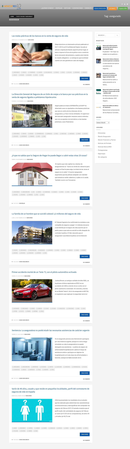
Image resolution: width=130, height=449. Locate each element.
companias (32, 72)
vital (53, 369)
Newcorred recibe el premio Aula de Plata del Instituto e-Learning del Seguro (110, 47)
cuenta (40, 72)
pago (63, 72)
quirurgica (16, 369)
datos (57, 250)
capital (30, 428)
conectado (71, 308)
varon (30, 430)
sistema (35, 311)
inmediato (67, 366)
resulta (85, 72)
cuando (55, 191)
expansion (49, 133)
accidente (16, 308)
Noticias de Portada (104, 143)
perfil (86, 428)
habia (77, 250)
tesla (42, 311)
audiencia (42, 250)
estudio (60, 428)
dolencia (43, 366)
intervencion (76, 366)
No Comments (86, 84)
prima (79, 133)
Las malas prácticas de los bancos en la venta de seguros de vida (40, 35)
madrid (84, 250)
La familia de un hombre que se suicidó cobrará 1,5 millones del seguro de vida (46, 213)
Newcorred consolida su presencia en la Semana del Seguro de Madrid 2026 (110, 75)
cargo (39, 191)
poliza (69, 72)
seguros (29, 75)
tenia (39, 369)
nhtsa (15, 311)
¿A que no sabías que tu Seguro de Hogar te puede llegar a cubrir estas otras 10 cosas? (49, 155)
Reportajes (22, 203)
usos (39, 136)
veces (36, 75)
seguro (22, 75)
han (78, 308)
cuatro (45, 428)
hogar (74, 191)
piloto (22, 311)
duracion (52, 428)
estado (57, 72)
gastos (51, 366)
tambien (32, 136)
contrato (50, 250)
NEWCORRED (31, 39)
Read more (85, 78)
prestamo (77, 72)
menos (79, 428)
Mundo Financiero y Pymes (107, 140)
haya (68, 191)
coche (46, 308)
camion (40, 308)
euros (63, 250)
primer (28, 311)
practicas (63, 133)
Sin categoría (102, 157)
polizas (16, 430)
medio (73, 428)
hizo (84, 308)
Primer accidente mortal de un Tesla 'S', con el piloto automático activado (44, 272)
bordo (32, 308)
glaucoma (58, 366)
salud (15, 75)
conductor (62, 308)
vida (42, 75)
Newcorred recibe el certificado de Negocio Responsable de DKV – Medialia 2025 (111, 91)
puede (80, 191)
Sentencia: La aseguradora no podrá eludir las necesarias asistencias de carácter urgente (50, 330)
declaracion (48, 72)
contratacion (40, 133)
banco (24, 72)
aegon (15, 250)
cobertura (47, 191)
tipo (37, 194)
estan (62, 191)
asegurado (16, 72)
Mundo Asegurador (24, 83)
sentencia (32, 369)
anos (15, 428)
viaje (42, 194)
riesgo (24, 369)
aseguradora (26, 191)
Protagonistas (102, 150)
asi (33, 191)
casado (38, 428)
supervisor (24, 136)
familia (70, 250)
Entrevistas (101, 133)
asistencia (35, 366)
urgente (46, 369)
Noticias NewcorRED (105, 147)
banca (24, 133)
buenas (31, 133)
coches (54, 308)
